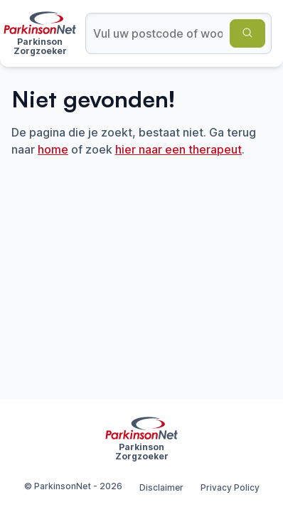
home (53, 149)
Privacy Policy (230, 487)
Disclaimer (161, 487)
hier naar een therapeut (178, 149)
